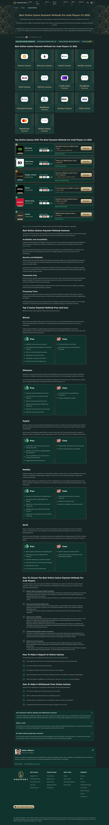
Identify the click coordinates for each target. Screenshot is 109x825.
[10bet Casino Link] (20, 163)
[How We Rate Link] (83, 788)
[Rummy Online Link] (50, 776)
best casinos (28, 226)
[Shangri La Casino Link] (20, 176)
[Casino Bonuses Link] (67, 779)
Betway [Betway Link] (27, 188)
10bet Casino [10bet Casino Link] (29, 161)
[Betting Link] (65, 776)
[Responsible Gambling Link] (85, 785)
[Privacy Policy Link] (83, 797)
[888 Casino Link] (20, 149)
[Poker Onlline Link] (50, 788)
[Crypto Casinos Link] (67, 785)
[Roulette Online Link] (50, 782)
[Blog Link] (81, 779)
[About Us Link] (82, 776)
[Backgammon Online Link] (52, 785)
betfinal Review (59, 219)
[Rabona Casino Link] (20, 202)
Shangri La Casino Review (62, 180)
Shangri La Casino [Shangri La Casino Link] (30, 175)
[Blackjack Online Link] (50, 779)
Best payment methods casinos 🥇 (46, 41)
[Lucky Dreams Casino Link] (35, 782)
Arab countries (26, 246)
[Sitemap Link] (82, 794)
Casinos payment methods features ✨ (69, 41)
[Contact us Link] (82, 782)
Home (16, 7)
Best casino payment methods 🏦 (25, 41)
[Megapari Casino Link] (34, 776)
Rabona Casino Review (61, 206)
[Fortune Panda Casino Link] (35, 779)
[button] (51, 150)
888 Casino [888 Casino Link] (28, 148)
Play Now (86, 148)
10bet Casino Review (60, 166)
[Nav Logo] (20, 2)
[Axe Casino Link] (32, 785)
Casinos (23, 7)
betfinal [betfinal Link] (27, 214)
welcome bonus (66, 679)
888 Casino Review (60, 153)
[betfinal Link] (20, 215)
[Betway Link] (20, 189)
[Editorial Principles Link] (84, 791)
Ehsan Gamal (39, 37)
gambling (54, 657)
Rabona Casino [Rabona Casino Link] (29, 201)
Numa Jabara (22, 37)
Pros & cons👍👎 (86, 41)
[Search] (88, 3)
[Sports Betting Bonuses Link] (69, 782)
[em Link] (93, 750)
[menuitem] (31, 2)
